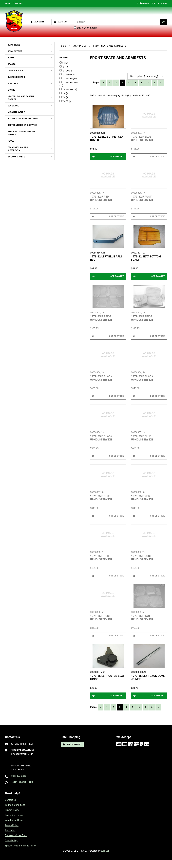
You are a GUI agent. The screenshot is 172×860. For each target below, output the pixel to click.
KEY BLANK (13, 106)
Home (7, 3)
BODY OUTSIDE (15, 51)
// (63, 63)
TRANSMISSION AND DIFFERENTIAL (18, 149)
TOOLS (11, 141)
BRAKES (12, 64)
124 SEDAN (67, 75)
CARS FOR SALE (15, 70)
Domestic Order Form (16, 835)
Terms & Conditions (15, 805)
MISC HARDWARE (16, 112)
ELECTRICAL (14, 83)
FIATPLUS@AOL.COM (22, 782)
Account (37, 22)
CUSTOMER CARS (16, 77)
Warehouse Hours (14, 820)
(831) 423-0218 (18, 776)
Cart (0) (60, 22)
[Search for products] (117, 22)
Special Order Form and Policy (20, 845)
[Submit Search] (163, 22)
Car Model (64, 57)
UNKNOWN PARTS (16, 157)
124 (64, 67)
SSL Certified (72, 744)
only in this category (85, 27)
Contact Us (17, 3)
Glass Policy (11, 840)
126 (64, 93)
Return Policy (12, 825)
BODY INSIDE (14, 45)
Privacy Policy (12, 810)
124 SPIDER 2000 (69, 83)
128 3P (65, 101)
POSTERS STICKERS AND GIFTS (23, 119)
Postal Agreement (14, 815)
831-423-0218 (159, 3)
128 (64, 97)
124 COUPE (67, 71)
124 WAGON (68, 89)
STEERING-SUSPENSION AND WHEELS (22, 133)
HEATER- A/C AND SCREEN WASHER (21, 98)
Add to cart (108, 156)
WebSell (105, 850)
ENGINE (11, 90)
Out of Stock (149, 156)
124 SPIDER (67, 79)
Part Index (10, 830)
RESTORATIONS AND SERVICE (22, 125)
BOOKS (11, 58)
